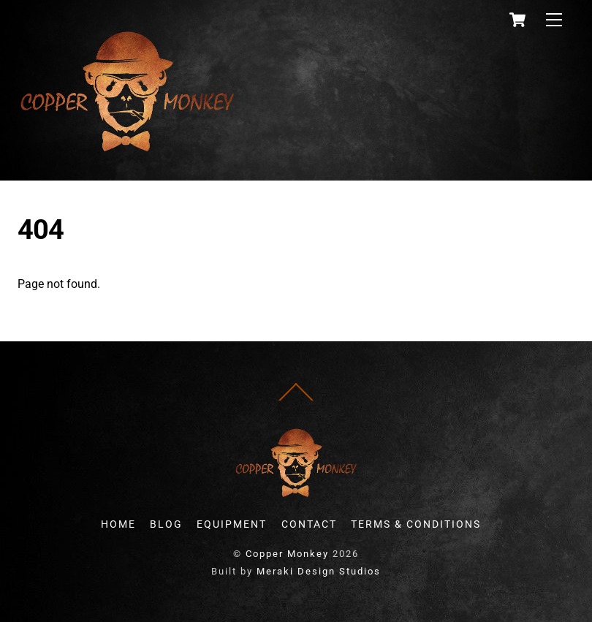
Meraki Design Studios (319, 571)
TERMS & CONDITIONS (416, 524)
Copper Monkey (287, 553)
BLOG (166, 524)
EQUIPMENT (232, 524)
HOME (118, 524)
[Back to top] (296, 401)
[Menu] (554, 20)
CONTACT (309, 524)
